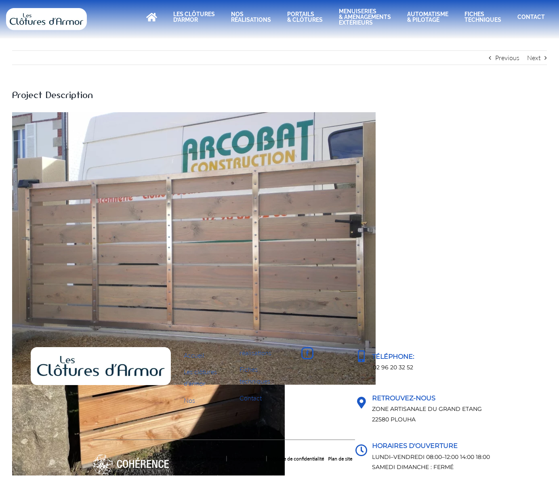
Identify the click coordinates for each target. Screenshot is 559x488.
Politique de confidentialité (295, 459)
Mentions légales (246, 459)
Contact (251, 398)
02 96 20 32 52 (393, 367)
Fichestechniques (255, 375)
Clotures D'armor (206, 459)
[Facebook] (307, 353)
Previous (507, 57)
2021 (137, 459)
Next (533, 57)
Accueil (194, 355)
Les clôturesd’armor (200, 377)
